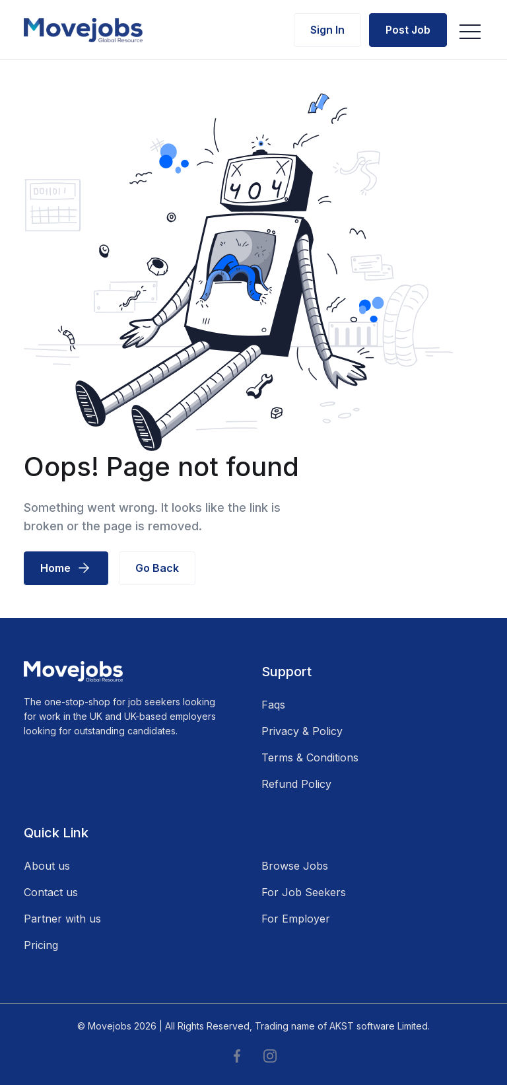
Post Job (408, 29)
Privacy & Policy (302, 731)
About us (47, 865)
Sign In (327, 29)
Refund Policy (296, 783)
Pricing (41, 945)
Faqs (273, 704)
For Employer (295, 918)
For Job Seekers (303, 892)
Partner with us (62, 918)
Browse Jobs (294, 865)
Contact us (51, 892)
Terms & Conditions (309, 757)
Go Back (157, 568)
